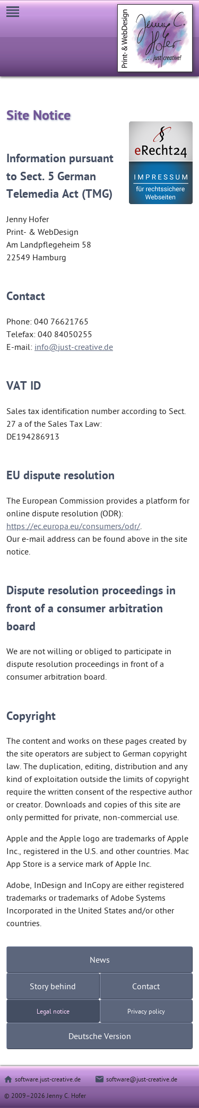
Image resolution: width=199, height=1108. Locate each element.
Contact (146, 986)
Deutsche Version (99, 1036)
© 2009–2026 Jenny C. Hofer (45, 1095)
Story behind (53, 986)
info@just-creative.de (73, 346)
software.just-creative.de (48, 1079)
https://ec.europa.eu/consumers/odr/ (73, 526)
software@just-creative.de (141, 1079)
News (100, 959)
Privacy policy (146, 1011)
